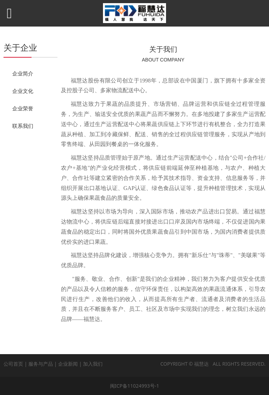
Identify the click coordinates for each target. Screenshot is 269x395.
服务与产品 (40, 363)
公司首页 (13, 363)
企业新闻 (68, 363)
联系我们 (22, 125)
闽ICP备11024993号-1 (134, 385)
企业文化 (22, 90)
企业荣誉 (22, 108)
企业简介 (22, 73)
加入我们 (93, 363)
